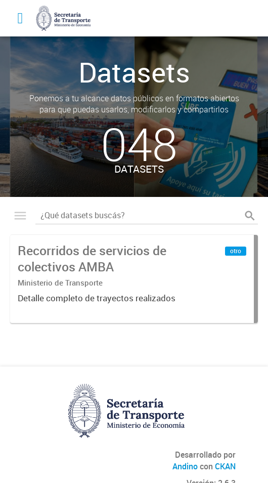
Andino (185, 466)
